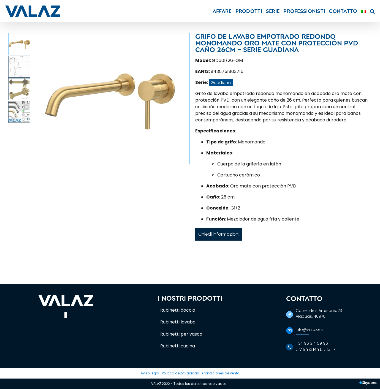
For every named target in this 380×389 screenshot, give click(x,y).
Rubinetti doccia (177, 310)
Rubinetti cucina (177, 346)
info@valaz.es (309, 329)
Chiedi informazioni (218, 234)
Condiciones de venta (221, 373)
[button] (372, 11)
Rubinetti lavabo (178, 322)
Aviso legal (150, 373)
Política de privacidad (180, 373)
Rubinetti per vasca (181, 334)
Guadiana (221, 82)
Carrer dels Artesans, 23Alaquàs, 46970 (319, 313)
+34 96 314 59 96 (312, 343)
